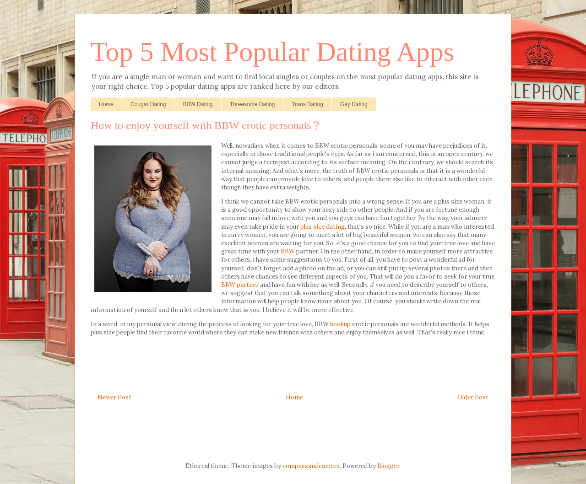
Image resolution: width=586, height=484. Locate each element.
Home (106, 104)
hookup (340, 324)
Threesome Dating (252, 104)
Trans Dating (307, 104)
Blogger (388, 466)
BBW (288, 251)
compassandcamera (311, 466)
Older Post (472, 397)
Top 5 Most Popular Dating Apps (272, 52)
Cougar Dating (148, 104)
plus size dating (322, 227)
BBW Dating (197, 104)
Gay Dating (354, 104)
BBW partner (240, 285)
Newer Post (114, 397)
